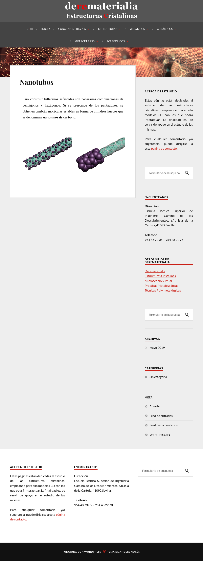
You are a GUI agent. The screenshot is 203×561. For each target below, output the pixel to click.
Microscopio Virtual (158, 281)
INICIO (45, 28)
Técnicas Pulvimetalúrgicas (163, 290)
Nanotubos (37, 81)
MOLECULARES (85, 41)
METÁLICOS (137, 28)
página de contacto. (164, 148)
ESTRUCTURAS (107, 28)
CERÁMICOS (165, 28)
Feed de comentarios (163, 425)
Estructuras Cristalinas (160, 276)
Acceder (155, 406)
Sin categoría (158, 377)
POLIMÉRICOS (116, 41)
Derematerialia (155, 271)
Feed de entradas (161, 416)
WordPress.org (159, 434)
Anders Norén (130, 551)
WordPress (92, 551)
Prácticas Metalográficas (161, 285)
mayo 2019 (157, 347)
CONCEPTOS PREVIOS (72, 28)
